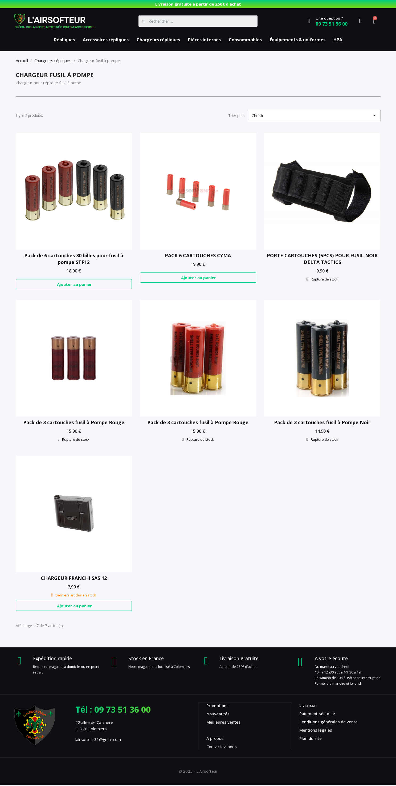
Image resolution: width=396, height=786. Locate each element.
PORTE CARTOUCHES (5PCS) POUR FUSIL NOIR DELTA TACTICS (322, 258)
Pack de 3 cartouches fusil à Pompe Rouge (73, 423)
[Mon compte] (360, 21)
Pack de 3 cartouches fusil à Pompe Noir (322, 423)
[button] (74, 284)
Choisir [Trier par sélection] (315, 115)
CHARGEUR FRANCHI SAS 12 (74, 579)
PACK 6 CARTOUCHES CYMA (198, 255)
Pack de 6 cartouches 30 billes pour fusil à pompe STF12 (73, 258)
